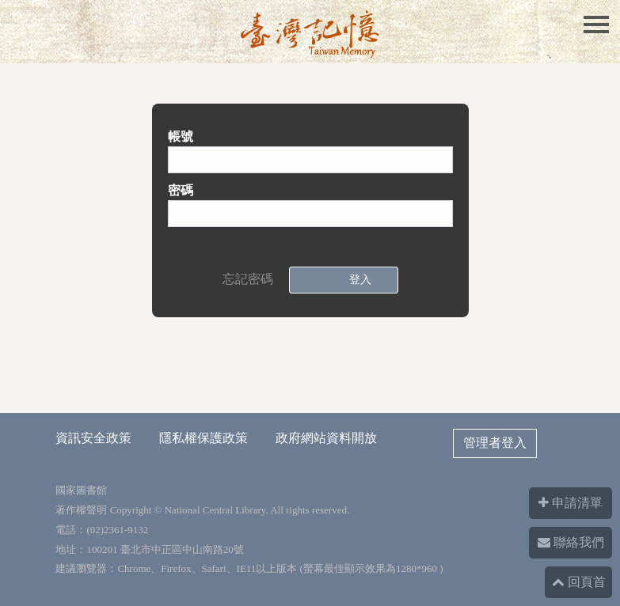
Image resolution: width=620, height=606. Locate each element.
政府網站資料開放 (326, 438)
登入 (357, 280)
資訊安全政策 (93, 438)
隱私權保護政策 (203, 438)
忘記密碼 (248, 279)
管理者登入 (495, 442)
